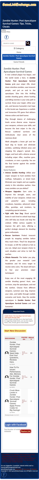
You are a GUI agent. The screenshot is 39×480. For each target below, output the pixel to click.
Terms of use (26, 469)
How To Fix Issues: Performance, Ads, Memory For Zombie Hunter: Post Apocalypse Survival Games (15, 376)
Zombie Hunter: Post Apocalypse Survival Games (19, 57)
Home (19, 52)
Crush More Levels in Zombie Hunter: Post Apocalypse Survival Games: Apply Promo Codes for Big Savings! (15, 400)
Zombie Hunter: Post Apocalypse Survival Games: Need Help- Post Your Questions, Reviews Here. (15, 352)
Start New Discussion (15, 331)
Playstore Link (25, 431)
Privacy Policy (18, 469)
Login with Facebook (15, 424)
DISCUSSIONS (10, 338)
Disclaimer (34, 469)
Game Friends (19, 62)
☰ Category (19, 48)
